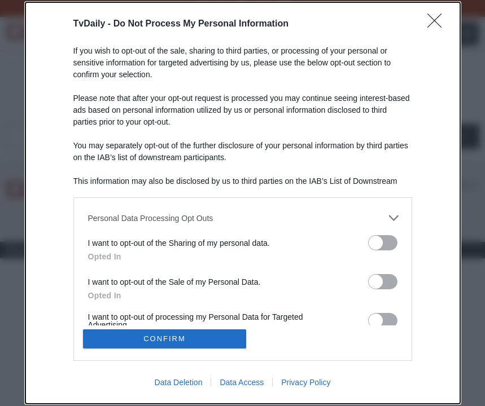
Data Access (242, 382)
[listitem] (242, 218)
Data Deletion (179, 382)
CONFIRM (164, 338)
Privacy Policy (305, 382)
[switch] (382, 242)
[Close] (438, 24)
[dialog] (242, 203)
